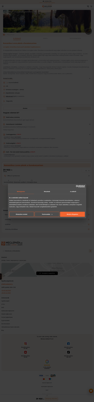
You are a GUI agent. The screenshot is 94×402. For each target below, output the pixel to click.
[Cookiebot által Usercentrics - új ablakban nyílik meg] (77, 186)
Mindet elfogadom (72, 214)
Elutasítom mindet (21, 214)
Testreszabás (47, 214)
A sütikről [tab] (73, 191)
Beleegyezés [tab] (21, 191)
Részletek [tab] (47, 191)
